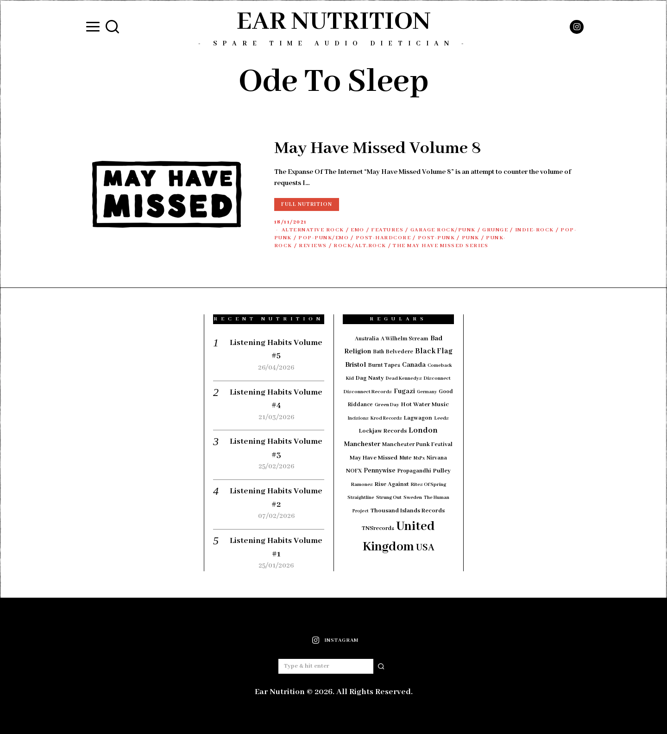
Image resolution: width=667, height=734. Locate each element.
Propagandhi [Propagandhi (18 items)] (414, 470)
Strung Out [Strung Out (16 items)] (389, 497)
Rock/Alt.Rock (360, 246)
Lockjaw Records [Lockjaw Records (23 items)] (383, 431)
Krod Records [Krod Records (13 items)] (386, 418)
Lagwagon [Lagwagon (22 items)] (418, 418)
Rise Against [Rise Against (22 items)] (392, 484)
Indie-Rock (534, 230)
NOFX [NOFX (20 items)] (354, 471)
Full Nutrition (306, 204)
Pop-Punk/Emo (323, 238)
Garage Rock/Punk (443, 230)
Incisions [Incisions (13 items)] (358, 418)
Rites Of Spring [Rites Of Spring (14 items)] (428, 484)
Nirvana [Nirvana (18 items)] (437, 457)
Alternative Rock (313, 230)
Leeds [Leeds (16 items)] (441, 418)
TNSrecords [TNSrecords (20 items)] (378, 528)
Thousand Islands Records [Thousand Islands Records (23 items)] (408, 511)
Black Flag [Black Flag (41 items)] (434, 351)
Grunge (495, 230)
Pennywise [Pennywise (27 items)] (380, 470)
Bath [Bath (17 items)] (378, 351)
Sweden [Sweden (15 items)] (412, 497)
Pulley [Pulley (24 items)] (442, 471)
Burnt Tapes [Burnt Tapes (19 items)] (384, 365)
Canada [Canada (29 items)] (414, 365)
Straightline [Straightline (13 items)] (360, 498)
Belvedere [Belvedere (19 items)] (399, 351)
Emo (358, 230)
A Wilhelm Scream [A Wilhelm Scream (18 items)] (404, 338)
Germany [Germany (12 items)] (427, 392)
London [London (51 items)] (423, 430)
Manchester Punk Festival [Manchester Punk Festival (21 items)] (417, 444)
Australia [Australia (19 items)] (367, 338)
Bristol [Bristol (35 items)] (355, 365)
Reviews (313, 246)
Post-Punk (436, 238)
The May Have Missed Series (440, 246)
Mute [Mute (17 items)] (405, 457)
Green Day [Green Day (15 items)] (387, 405)
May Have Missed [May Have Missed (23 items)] (373, 458)
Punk (470, 238)
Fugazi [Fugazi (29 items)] (404, 391)
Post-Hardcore (383, 238)
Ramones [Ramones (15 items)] (362, 484)
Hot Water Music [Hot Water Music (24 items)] (425, 404)
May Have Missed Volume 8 (377, 148)
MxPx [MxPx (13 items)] (419, 458)
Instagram (341, 640)
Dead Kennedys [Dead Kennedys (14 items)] (404, 378)
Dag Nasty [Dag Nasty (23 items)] (370, 378)
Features (387, 230)
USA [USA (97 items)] (425, 548)
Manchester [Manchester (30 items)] (362, 444)
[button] (381, 666)
